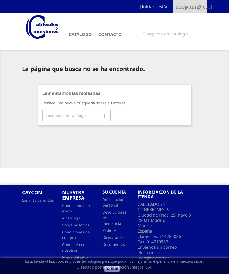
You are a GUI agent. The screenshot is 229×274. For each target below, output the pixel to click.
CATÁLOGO (80, 34)
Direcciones (112, 237)
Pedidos (109, 230)
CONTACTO (110, 34)
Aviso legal (72, 218)
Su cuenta (114, 192)
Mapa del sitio (75, 257)
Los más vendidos (38, 200)
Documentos (113, 244)
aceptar (112, 268)
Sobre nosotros (75, 225)
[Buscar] (173, 33)
